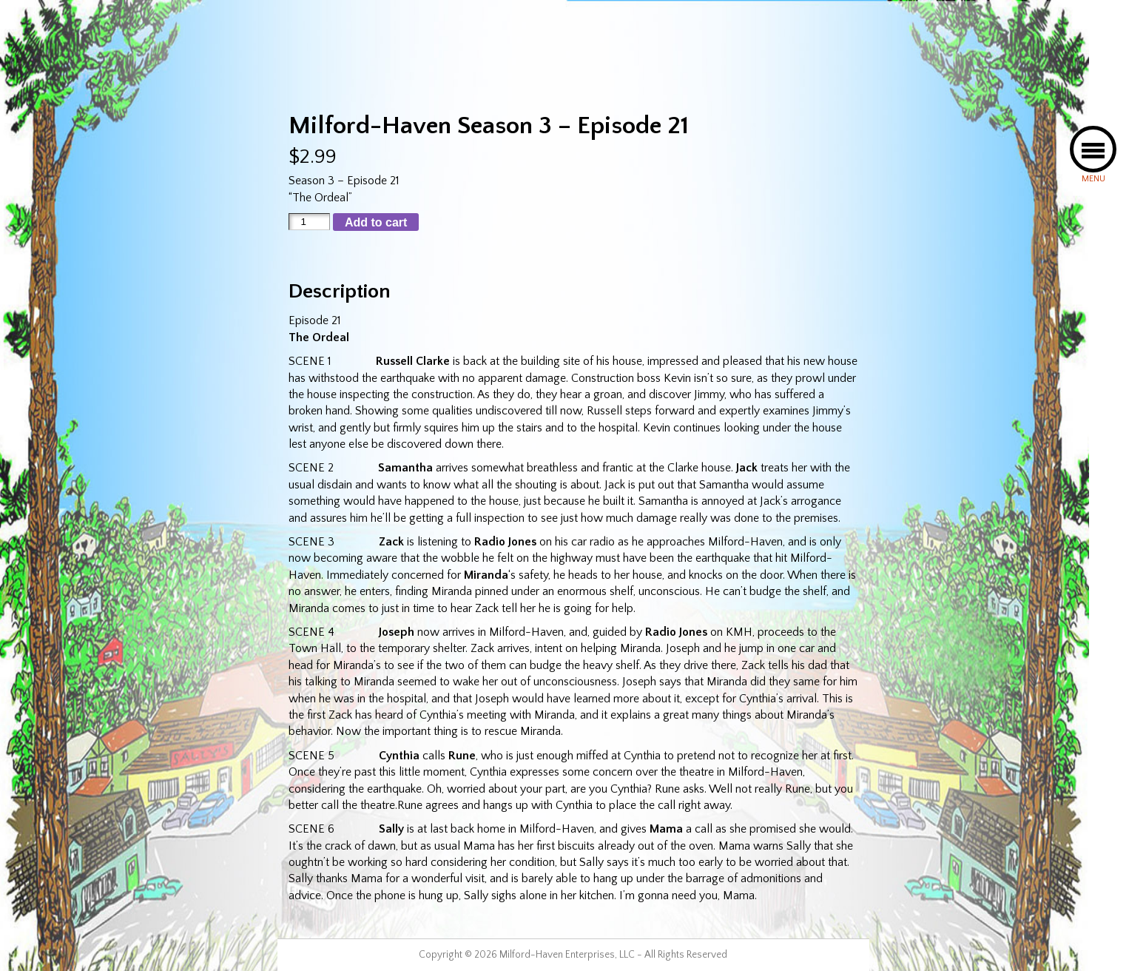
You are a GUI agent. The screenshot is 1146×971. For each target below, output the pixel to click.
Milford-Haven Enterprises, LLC (567, 955)
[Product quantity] (309, 221)
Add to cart (376, 222)
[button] (1093, 149)
